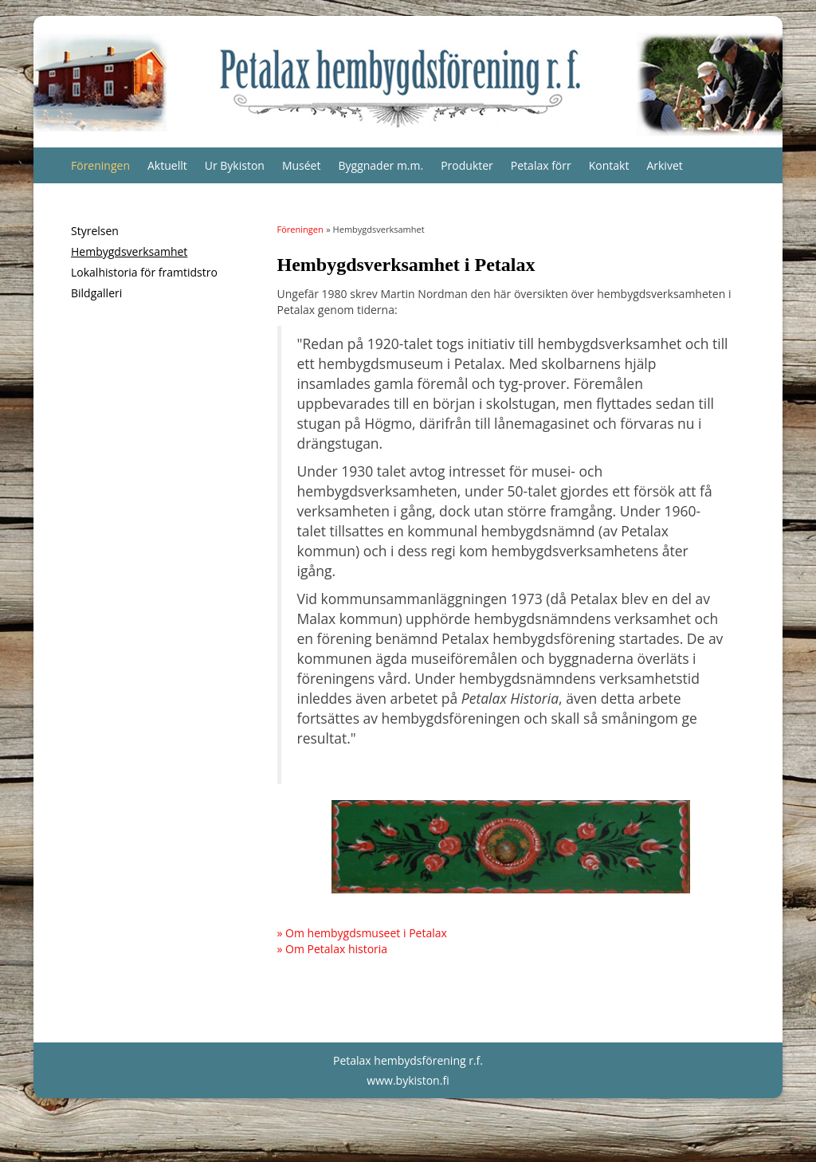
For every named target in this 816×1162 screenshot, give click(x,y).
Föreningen (100, 165)
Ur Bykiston (235, 165)
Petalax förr (541, 165)
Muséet (301, 165)
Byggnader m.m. (380, 165)
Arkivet (664, 165)
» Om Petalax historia (332, 948)
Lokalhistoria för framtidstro (144, 272)
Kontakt (609, 165)
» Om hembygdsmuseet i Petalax (362, 932)
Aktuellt (167, 165)
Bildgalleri (96, 292)
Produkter (467, 165)
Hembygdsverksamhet (129, 251)
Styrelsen (95, 230)
